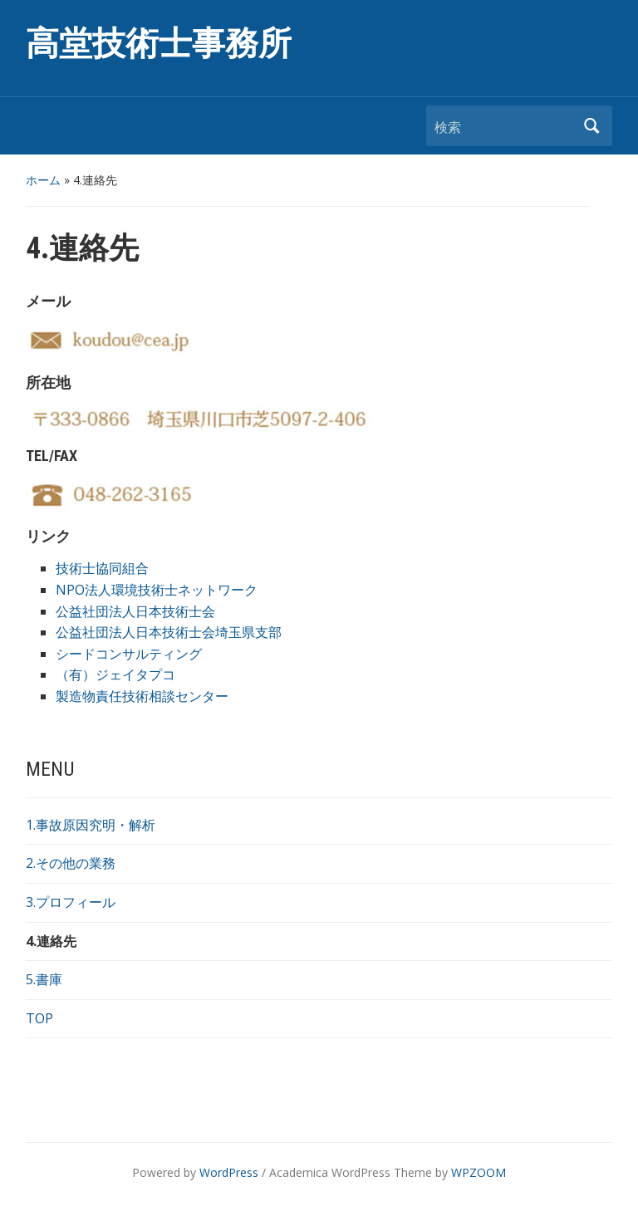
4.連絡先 (51, 941)
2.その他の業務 (70, 863)
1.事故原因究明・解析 (90, 825)
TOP (39, 1018)
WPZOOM (478, 1172)
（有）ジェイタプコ (115, 674)
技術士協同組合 (102, 568)
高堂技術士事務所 (159, 43)
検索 (591, 126)
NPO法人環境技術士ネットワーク (157, 590)
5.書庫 (44, 979)
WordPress (228, 1172)
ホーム (43, 180)
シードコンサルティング (129, 654)
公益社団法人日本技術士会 (135, 611)
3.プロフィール (70, 902)
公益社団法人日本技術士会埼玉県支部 (169, 632)
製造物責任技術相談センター (142, 696)
